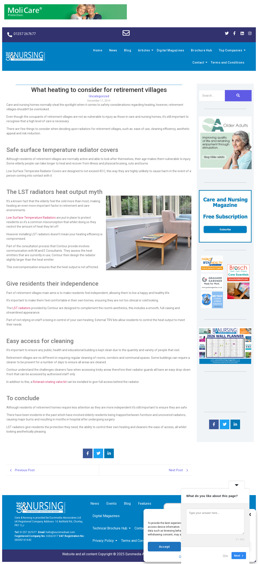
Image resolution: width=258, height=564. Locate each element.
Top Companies (231, 50)
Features (144, 503)
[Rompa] (225, 168)
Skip (225, 555)
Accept (164, 547)
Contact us (143, 528)
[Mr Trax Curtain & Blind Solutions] (212, 307)
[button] (249, 514)
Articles (144, 50)
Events (111, 503)
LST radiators (21, 308)
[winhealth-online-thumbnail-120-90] (212, 271)
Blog (127, 50)
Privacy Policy (103, 541)
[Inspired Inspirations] (238, 298)
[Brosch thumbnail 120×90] (238, 280)
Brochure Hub (201, 50)
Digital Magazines (170, 50)
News (113, 50)
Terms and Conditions (227, 62)
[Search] (212, 95)
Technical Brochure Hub (110, 528)
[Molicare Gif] (65, 18)
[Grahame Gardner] (212, 289)
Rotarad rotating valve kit (50, 382)
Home (97, 50)
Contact (198, 62)
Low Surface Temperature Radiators (31, 217)
